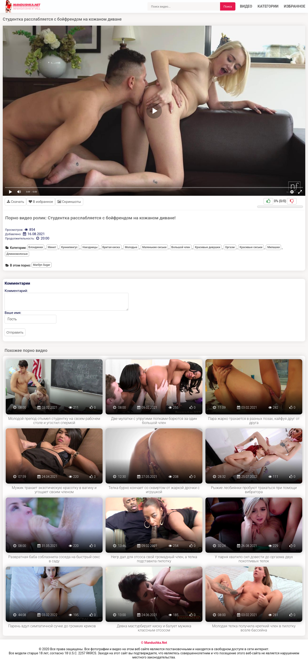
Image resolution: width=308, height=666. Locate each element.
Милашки (273, 247)
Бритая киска (111, 247)
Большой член (181, 247)
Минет (52, 247)
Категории (268, 6)
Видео (246, 6)
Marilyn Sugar (41, 264)
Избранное (294, 6)
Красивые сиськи (251, 247)
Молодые (131, 247)
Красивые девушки (207, 247)
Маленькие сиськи (154, 247)
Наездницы (90, 247)
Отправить (14, 332)
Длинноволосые (17, 254)
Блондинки (36, 247)
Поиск (228, 6)
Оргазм (230, 247)
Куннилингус (69, 247)
